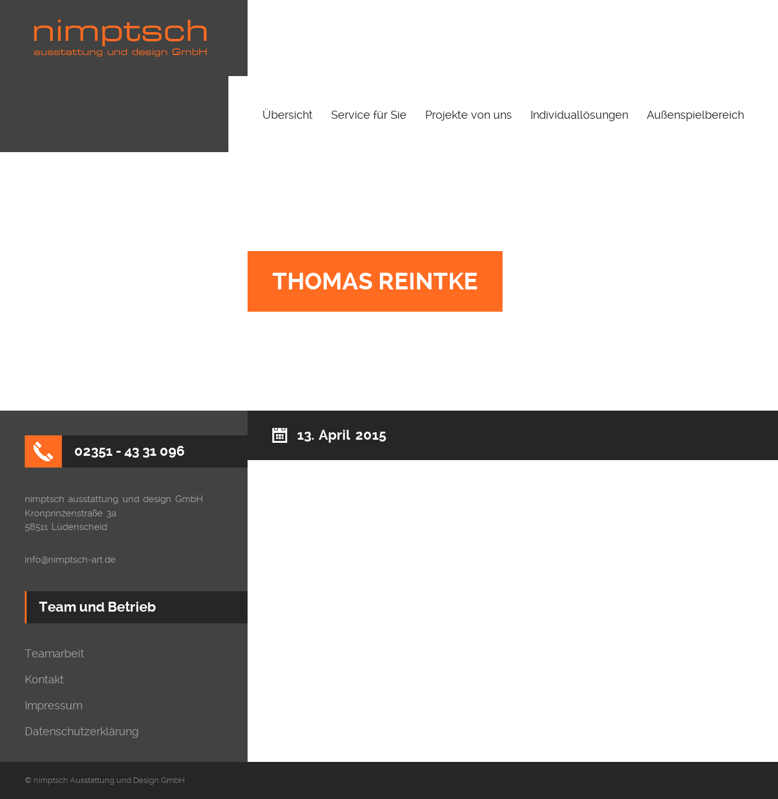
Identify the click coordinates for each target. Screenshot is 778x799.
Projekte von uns (468, 114)
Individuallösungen (579, 114)
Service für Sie (369, 114)
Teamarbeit (54, 653)
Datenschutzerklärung (82, 731)
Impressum (53, 705)
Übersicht (287, 114)
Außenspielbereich (695, 114)
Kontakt (44, 679)
